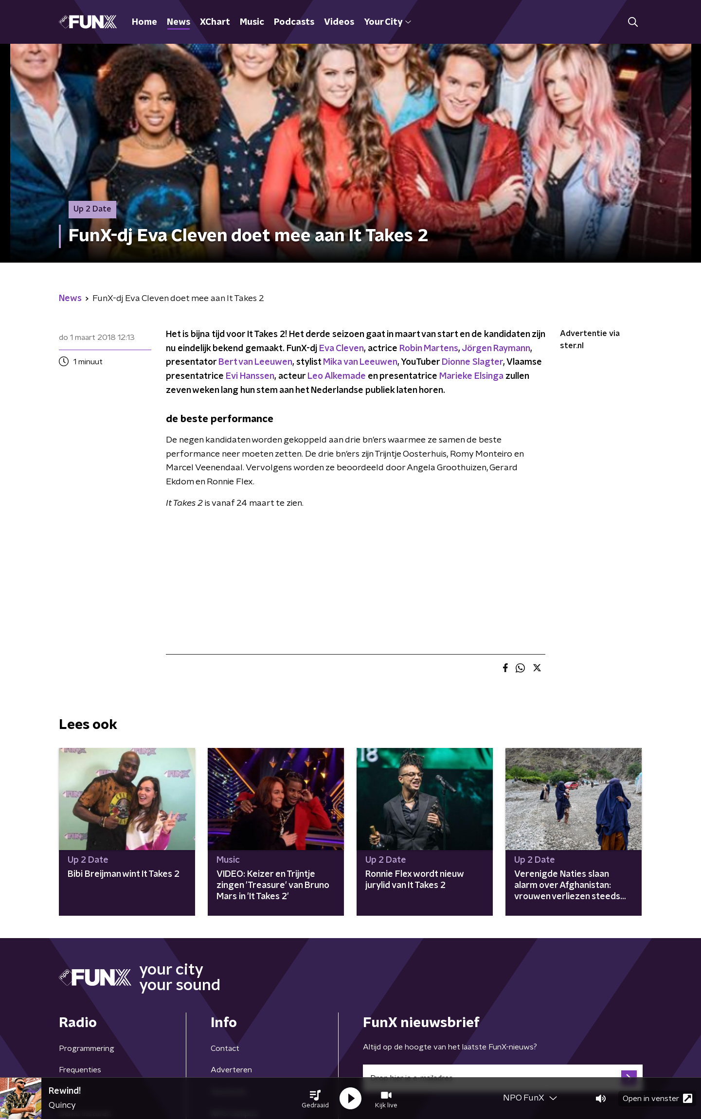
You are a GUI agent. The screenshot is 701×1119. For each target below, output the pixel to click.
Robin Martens (428, 348)
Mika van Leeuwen (360, 362)
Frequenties (80, 1070)
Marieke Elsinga (471, 376)
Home (144, 22)
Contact (225, 1048)
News (178, 22)
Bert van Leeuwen (255, 362)
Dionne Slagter (472, 362)
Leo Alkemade (336, 376)
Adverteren (231, 1070)
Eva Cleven (341, 348)
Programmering (86, 1048)
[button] (315, 1098)
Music (252, 22)
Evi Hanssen (250, 376)
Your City (387, 22)
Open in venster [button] (657, 1098)
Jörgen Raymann (496, 348)
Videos (339, 22)
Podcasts (294, 22)
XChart (215, 22)
